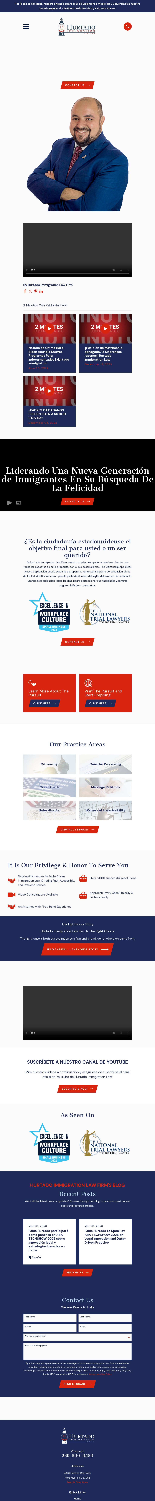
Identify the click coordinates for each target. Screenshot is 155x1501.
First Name (30, 1320)
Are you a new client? (35, 1339)
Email (82, 1330)
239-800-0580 (77, 1459)
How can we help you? (36, 1349)
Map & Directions (77, 1486)
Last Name (85, 1320)
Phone (28, 1330)
